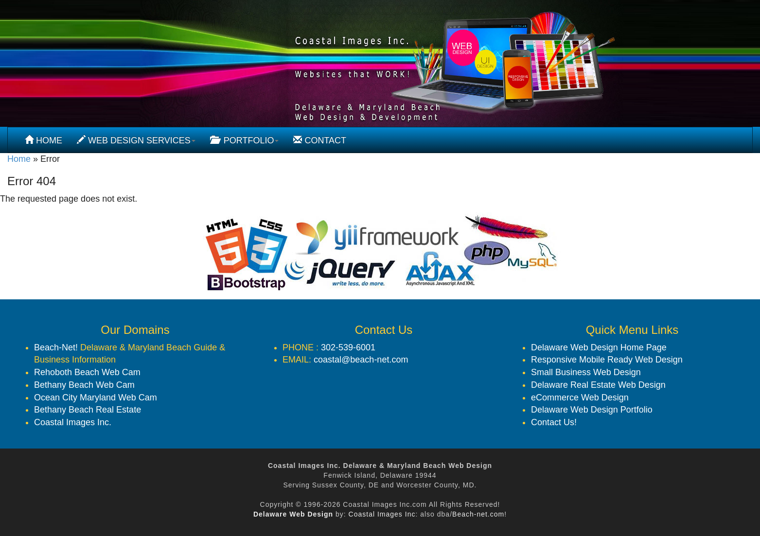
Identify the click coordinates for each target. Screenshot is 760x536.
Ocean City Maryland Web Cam (95, 397)
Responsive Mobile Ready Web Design (607, 359)
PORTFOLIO (244, 140)
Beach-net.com (478, 514)
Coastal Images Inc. (72, 422)
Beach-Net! (56, 347)
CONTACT (319, 140)
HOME (43, 140)
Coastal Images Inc (382, 514)
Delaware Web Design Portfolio (592, 410)
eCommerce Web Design (580, 397)
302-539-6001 (348, 347)
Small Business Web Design (586, 372)
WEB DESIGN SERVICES (136, 140)
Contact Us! (554, 422)
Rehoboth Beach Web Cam (87, 372)
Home (19, 159)
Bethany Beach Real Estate (87, 410)
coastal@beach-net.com (361, 359)
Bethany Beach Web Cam (84, 385)
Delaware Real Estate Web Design (598, 385)
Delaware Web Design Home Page (599, 347)
